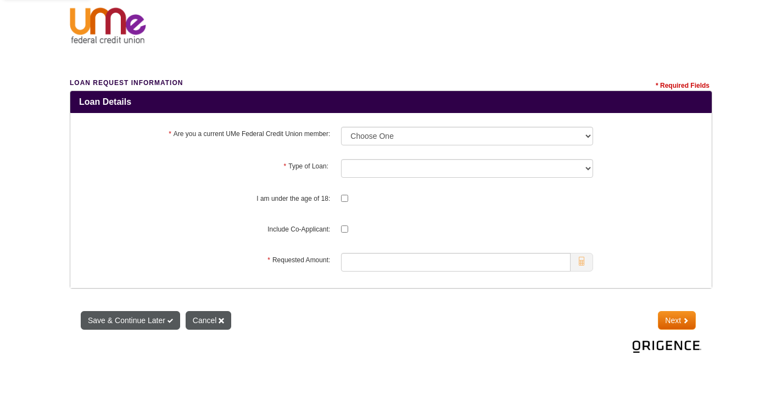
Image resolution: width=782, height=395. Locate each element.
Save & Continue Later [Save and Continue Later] (130, 320)
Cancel (208, 320)
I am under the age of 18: (293, 198)
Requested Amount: (298, 260)
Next (677, 320)
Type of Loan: (307, 166)
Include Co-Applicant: (298, 229)
